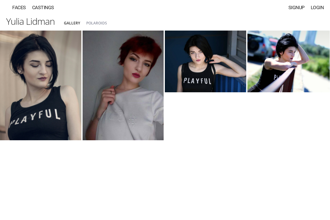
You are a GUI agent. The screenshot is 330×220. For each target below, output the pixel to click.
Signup (296, 7)
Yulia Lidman (30, 21)
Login (317, 7)
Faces (19, 7)
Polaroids (96, 23)
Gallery (72, 23)
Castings (43, 7)
